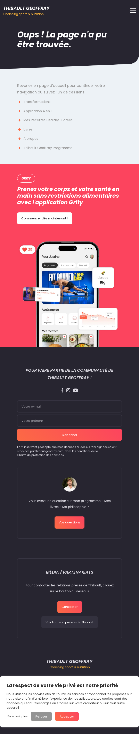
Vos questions (69, 522)
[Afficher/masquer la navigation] (132, 10)
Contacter (70, 607)
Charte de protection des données (40, 455)
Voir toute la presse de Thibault (70, 622)
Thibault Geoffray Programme (47, 148)
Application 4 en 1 (37, 111)
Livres (27, 129)
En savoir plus (18, 716)
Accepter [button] (67, 716)
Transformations (36, 101)
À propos (30, 138)
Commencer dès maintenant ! (44, 218)
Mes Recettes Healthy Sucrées (48, 120)
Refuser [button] (41, 716)
